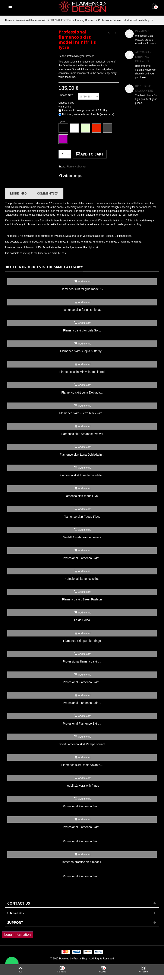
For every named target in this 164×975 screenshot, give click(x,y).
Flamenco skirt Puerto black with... (82, 413)
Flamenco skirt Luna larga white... (82, 475)
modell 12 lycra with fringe (82, 785)
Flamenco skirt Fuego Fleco (82, 516)
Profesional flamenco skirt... (82, 578)
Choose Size (66, 95)
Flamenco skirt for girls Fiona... (82, 309)
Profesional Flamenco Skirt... (82, 558)
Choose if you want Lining (66, 104)
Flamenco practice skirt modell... (82, 862)
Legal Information (17, 934)
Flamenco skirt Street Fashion (82, 599)
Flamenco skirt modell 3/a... (82, 496)
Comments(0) (48, 193)
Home (8, 20)
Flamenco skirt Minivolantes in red (81, 371)
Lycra (62, 121)
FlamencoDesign (76, 166)
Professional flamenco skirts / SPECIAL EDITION (44, 20)
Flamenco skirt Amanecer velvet (82, 434)
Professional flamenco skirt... (82, 661)
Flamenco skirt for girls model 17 (82, 289)
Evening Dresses (85, 20)
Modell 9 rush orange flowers (82, 537)
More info (18, 193)
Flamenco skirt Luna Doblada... (82, 392)
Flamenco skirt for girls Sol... (82, 330)
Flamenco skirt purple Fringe (82, 640)
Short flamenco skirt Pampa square (82, 744)
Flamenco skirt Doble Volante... (82, 765)
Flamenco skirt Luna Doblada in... (82, 454)
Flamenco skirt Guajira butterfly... (82, 351)
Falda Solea (82, 620)
